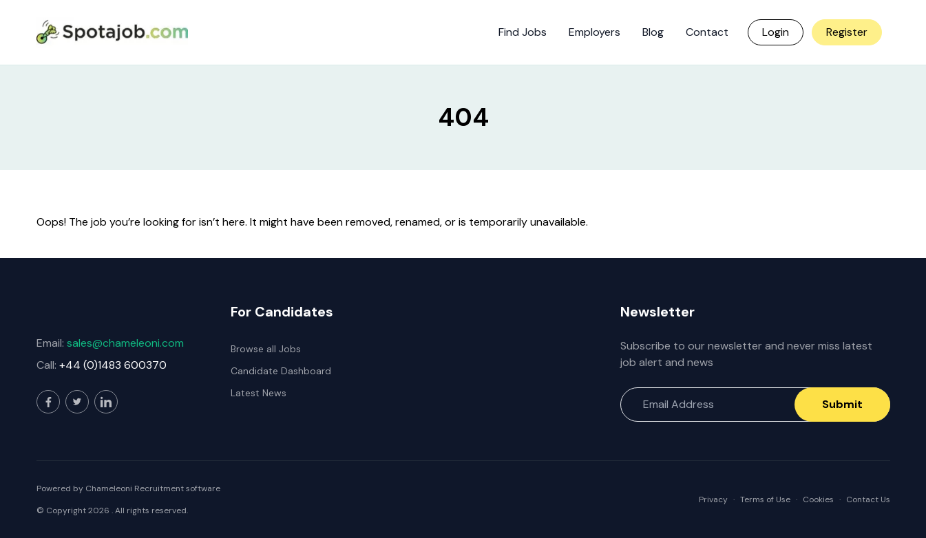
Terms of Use (765, 499)
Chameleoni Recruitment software (152, 488)
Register (846, 32)
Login (775, 32)
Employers (594, 32)
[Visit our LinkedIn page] (106, 401)
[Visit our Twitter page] (77, 401)
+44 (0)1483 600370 (113, 365)
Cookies (818, 499)
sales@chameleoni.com (125, 343)
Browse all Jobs (266, 349)
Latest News (258, 393)
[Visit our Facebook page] (48, 401)
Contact (707, 32)
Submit (842, 404)
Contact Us (868, 499)
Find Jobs (522, 32)
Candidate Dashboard (281, 371)
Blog (653, 32)
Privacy (713, 499)
